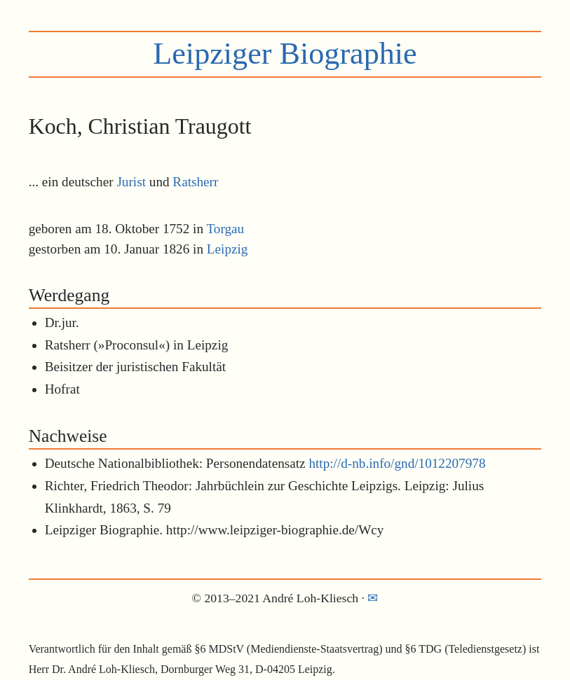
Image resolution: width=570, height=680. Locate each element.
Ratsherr (195, 181)
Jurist (131, 181)
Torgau (225, 228)
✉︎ (372, 598)
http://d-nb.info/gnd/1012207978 (396, 463)
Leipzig (227, 249)
